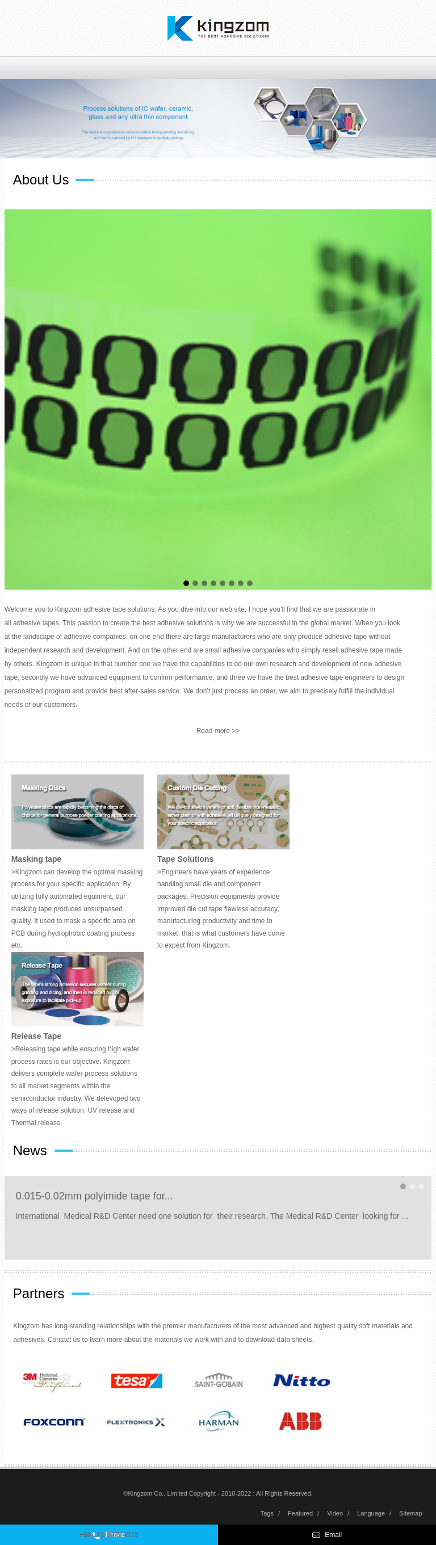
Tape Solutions (185, 859)
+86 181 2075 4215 (109, 1535)
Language (371, 1513)
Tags (267, 1513)
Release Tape (36, 1036)
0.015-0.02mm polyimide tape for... (94, 1196)
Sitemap (410, 1513)
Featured (300, 1513)
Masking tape (36, 859)
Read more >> (218, 731)
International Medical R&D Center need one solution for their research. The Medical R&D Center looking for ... (212, 1215)
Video (335, 1513)
